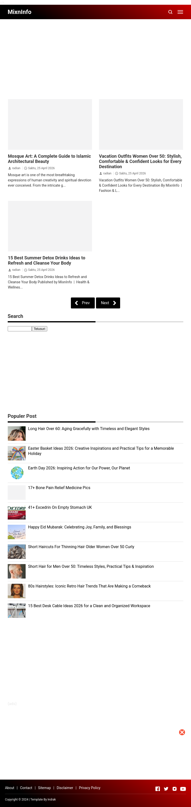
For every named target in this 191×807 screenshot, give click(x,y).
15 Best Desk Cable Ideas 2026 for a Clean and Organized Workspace (89, 605)
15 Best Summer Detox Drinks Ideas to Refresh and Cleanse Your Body (46, 260)
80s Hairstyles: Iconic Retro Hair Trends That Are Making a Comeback (89, 586)
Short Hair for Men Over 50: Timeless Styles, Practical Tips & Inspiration (91, 566)
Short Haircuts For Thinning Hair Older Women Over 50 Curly (81, 546)
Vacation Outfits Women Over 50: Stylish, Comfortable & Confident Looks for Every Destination (140, 161)
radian (16, 168)
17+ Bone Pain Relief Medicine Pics (59, 487)
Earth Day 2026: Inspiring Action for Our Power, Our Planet (79, 468)
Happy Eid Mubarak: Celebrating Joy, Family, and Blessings (79, 527)
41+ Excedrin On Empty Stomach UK (60, 507)
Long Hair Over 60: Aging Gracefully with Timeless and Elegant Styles (89, 428)
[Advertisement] (95, 772)
